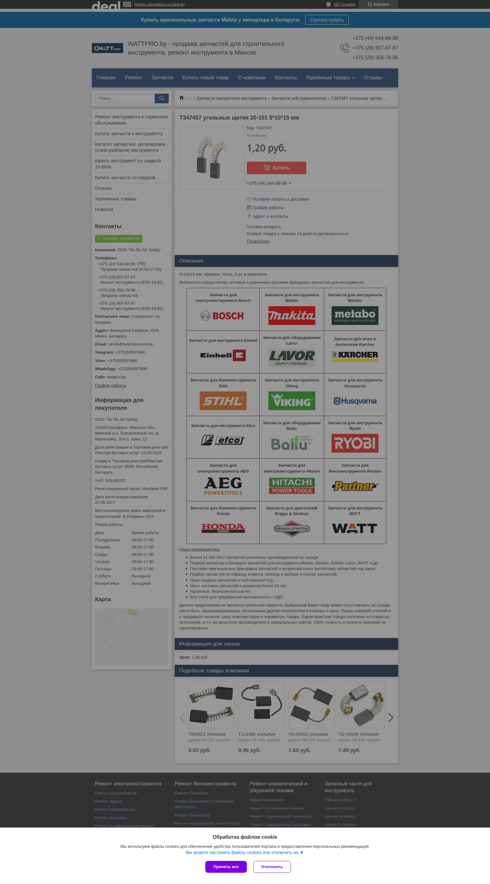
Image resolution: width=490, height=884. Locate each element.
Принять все (226, 866)
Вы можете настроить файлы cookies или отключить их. (242, 852)
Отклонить (272, 866)
